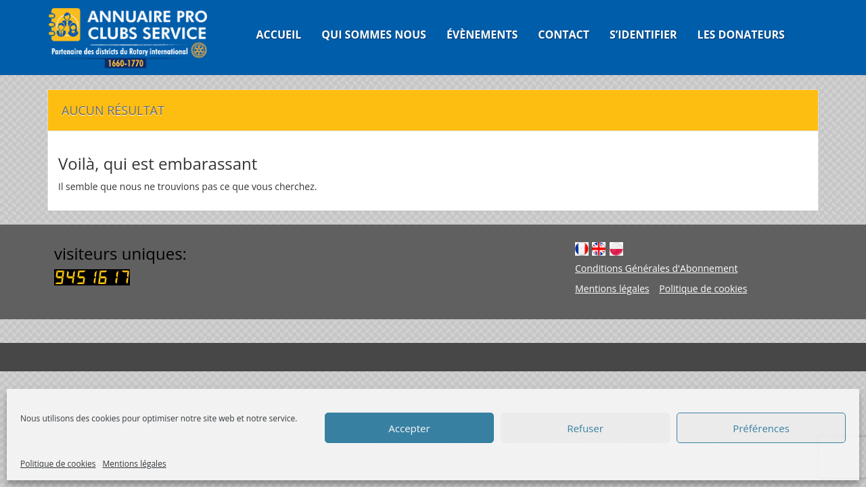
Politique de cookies (58, 463)
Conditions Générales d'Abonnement (656, 268)
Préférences (761, 428)
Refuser (585, 428)
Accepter (409, 428)
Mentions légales (134, 463)
